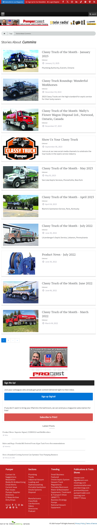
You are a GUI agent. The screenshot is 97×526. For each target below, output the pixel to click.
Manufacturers (34, 498)
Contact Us (10, 474)
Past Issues (10, 489)
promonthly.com (81, 490)
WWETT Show (80, 498)
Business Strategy (59, 500)
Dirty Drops (10, 500)
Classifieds (33, 501)
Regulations (56, 484)
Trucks (31, 477)
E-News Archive (12, 497)
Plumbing (32, 474)
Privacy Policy (80, 523)
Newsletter (10, 479)
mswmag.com (80, 482)
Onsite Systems (35, 489)
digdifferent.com (81, 480)
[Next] (13, 340)
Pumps (54, 502)
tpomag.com (79, 495)
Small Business (57, 474)
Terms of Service (91, 523)
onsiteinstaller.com (82, 485)
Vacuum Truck (57, 482)
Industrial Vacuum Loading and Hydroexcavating (36, 482)
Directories (33, 508)
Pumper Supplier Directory (13, 493)
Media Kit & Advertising (16, 482)
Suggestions (11, 477)
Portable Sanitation (37, 487)
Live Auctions (34, 503)
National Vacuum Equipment (58, 506)
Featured (55, 477)
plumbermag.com (81, 487)
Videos (31, 506)
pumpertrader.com (82, 493)
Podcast (31, 511)
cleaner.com (79, 477)
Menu (2, 14)
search (92, 14)
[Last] (17, 340)
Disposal (32, 492)
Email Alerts (11, 484)
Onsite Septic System (60, 479)
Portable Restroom (59, 487)
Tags (10, 33)
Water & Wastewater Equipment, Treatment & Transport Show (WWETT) (61, 493)
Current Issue (11, 487)
